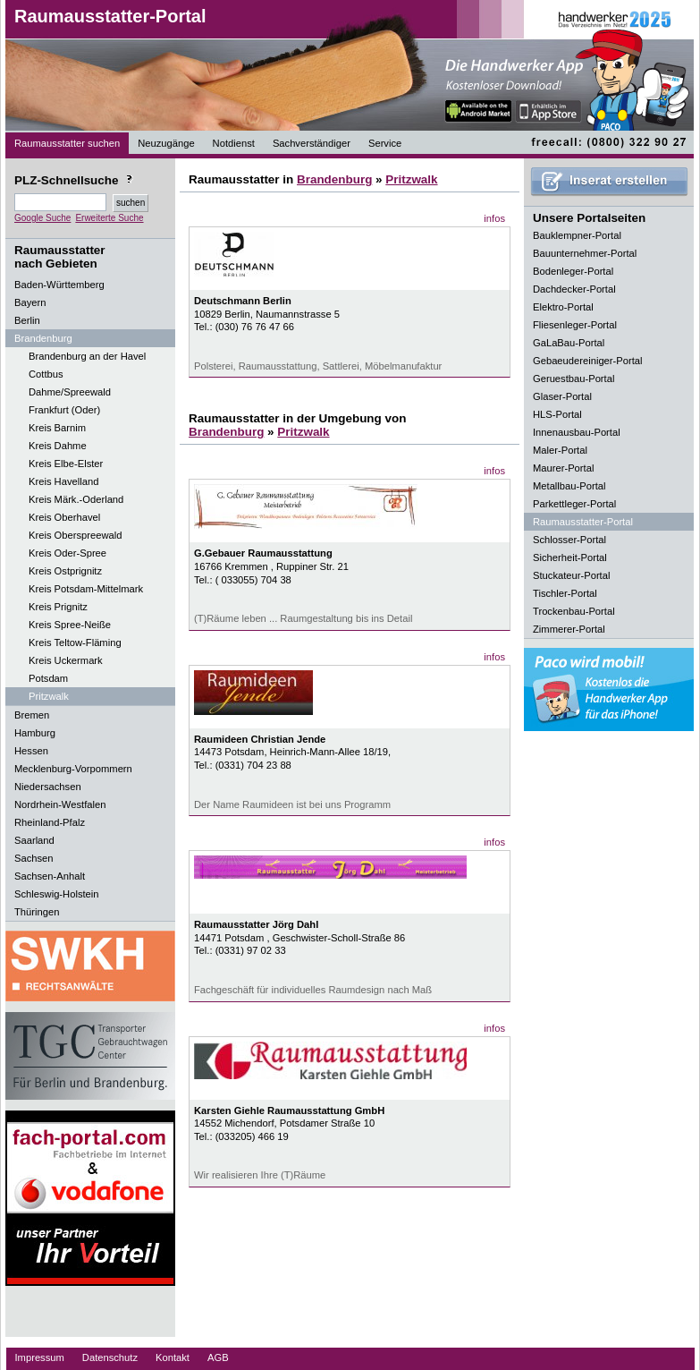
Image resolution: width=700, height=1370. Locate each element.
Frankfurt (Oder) (64, 409)
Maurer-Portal (563, 468)
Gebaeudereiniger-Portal (588, 360)
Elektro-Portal (563, 307)
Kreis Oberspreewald (75, 535)
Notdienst (234, 143)
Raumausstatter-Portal (110, 16)
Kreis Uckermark (66, 660)
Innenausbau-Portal (576, 432)
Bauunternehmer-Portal (585, 253)
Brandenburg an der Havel (87, 356)
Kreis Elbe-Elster (66, 463)
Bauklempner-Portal (577, 235)
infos (494, 218)
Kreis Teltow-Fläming (75, 642)
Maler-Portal (560, 450)
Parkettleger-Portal (574, 503)
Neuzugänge (166, 143)
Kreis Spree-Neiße (70, 624)
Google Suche (42, 218)
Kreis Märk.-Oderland (76, 499)
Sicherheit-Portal (570, 557)
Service (384, 143)
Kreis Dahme (58, 445)
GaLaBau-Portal (568, 342)
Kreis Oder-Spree (67, 553)
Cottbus (46, 374)
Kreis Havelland (63, 481)
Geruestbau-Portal (573, 378)
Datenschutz (110, 1357)
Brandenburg (334, 179)
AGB (218, 1357)
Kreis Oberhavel (64, 517)
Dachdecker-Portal (574, 289)
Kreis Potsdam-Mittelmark (86, 588)
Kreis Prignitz (58, 606)
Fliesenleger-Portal (575, 324)
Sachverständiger (311, 143)
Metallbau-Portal (569, 486)
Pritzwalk (49, 696)
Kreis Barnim (57, 427)
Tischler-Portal (565, 593)
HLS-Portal (557, 414)
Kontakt (173, 1357)
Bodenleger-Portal (573, 271)
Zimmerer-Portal (569, 629)
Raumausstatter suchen (67, 143)
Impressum (39, 1357)
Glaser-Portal (562, 396)
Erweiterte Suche (109, 218)
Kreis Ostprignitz (65, 571)
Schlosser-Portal (569, 539)
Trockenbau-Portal (574, 611)
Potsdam (48, 678)
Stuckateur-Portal (571, 575)
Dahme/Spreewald (70, 392)
